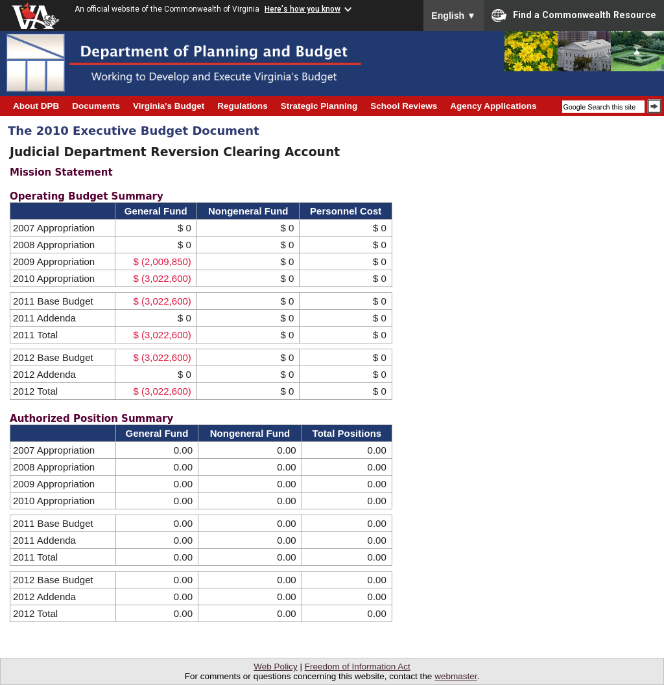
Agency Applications (493, 106)
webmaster (455, 676)
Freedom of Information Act (357, 666)
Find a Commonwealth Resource (574, 15)
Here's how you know (302, 9)
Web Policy (275, 666)
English (453, 15)
